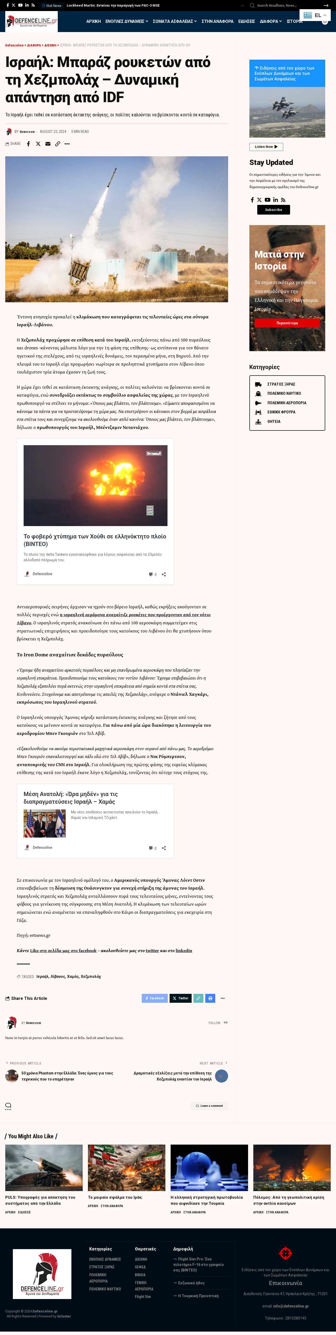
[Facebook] (7, 5)
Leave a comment (203, 1110)
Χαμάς (73, 978)
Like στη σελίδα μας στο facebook (65, 951)
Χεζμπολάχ (91, 978)
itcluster (64, 1319)
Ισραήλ (42, 978)
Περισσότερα (287, 320)
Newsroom (29, 131)
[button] (242, 5)
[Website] (225, 1026)
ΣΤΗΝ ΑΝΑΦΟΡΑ (114, 1209)
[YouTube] (20, 5)
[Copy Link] (63, 144)
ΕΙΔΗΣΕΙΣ (26, 1215)
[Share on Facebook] (29, 144)
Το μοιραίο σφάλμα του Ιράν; (116, 1200)
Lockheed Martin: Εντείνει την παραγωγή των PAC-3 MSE (113, 5)
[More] (74, 144)
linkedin (190, 951)
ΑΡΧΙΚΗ (11, 1215)
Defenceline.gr (45, 1315)
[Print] (208, 1000)
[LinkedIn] (27, 5)
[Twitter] (13, 5)
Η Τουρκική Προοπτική (198, 1299)
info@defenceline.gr (291, 1309)
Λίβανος (58, 978)
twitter (157, 951)
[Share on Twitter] (40, 144)
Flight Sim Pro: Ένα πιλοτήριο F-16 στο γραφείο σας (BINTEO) (198, 1267)
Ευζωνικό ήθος (191, 1286)
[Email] (51, 144)
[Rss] (33, 5)
